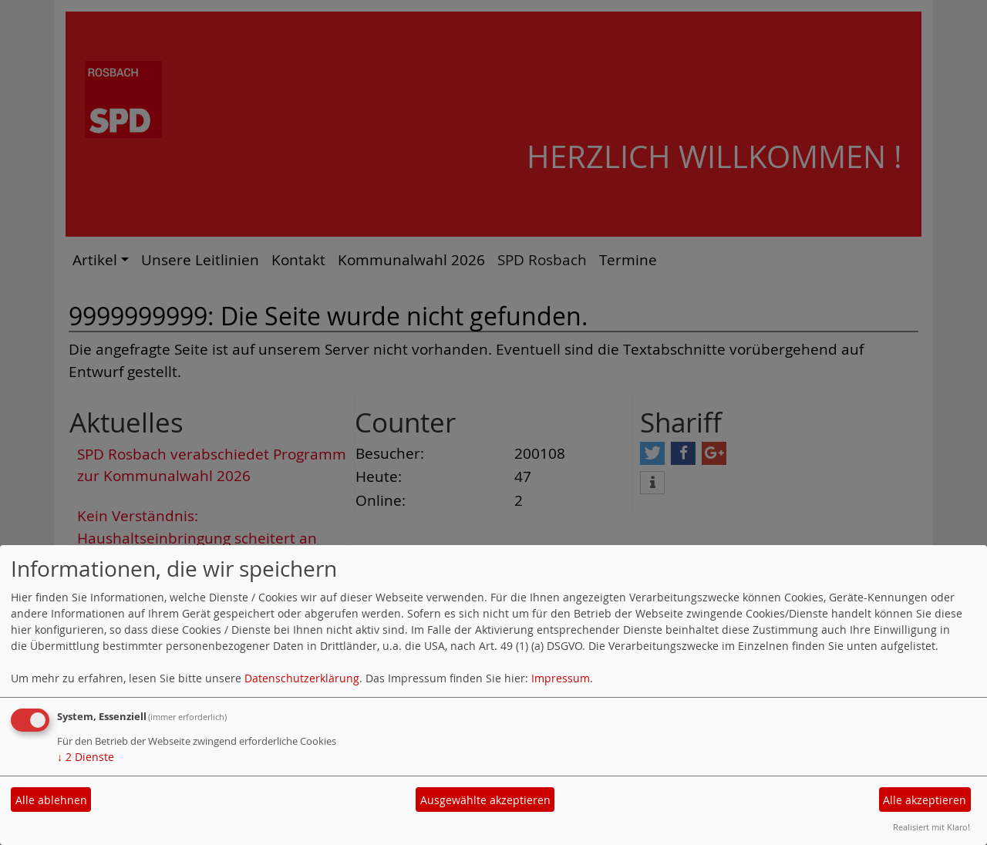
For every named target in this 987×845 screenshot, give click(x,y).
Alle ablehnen (51, 800)
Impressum (560, 678)
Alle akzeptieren (924, 800)
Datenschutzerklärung (301, 678)
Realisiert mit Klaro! (931, 827)
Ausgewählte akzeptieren (485, 800)
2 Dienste (85, 756)
